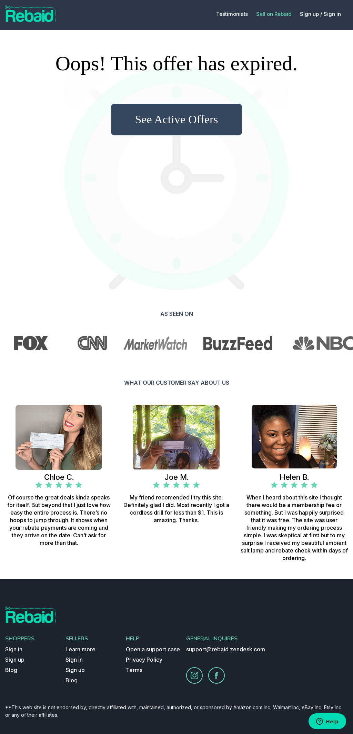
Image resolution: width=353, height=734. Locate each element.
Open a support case (153, 649)
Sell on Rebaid (274, 14)
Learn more (80, 649)
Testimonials (232, 14)
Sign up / (311, 14)
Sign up (14, 659)
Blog (11, 669)
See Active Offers (176, 119)
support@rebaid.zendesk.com (225, 649)
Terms (134, 669)
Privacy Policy (144, 659)
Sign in (332, 14)
